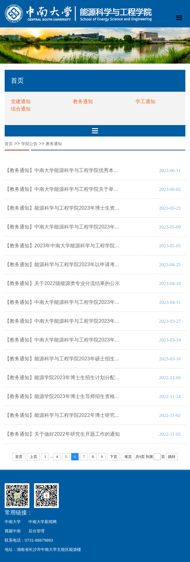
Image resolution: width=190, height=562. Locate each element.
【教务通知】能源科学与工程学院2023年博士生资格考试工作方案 (77, 208)
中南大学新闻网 (42, 521)
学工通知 (145, 101)
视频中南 (13, 531)
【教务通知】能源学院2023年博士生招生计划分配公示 (65, 377)
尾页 (128, 457)
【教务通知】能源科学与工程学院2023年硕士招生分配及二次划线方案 (82, 358)
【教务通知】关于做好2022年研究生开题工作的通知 (62, 434)
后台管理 (36, 531)
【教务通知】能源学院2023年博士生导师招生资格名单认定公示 (75, 396)
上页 (33, 457)
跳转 (171, 457)
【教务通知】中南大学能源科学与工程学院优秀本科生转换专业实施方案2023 (89, 170)
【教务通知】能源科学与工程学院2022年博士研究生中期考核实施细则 (83, 415)
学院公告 (29, 143)
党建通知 (21, 101)
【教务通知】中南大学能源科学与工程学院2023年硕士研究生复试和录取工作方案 (94, 339)
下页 (113, 457)
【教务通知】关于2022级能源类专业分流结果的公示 (62, 283)
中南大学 (13, 521)
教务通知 (83, 101)
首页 (9, 143)
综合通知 (21, 108)
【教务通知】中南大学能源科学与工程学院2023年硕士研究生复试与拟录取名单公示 (97, 321)
